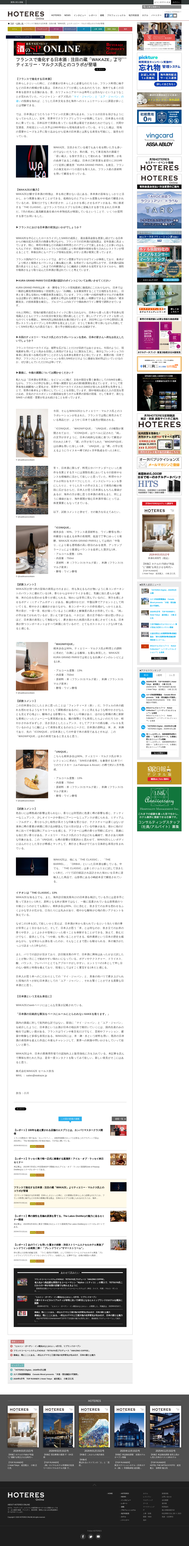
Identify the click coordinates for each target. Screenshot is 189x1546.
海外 (125, 29)
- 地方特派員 (124, 1513)
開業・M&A (111, 29)
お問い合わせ (167, 1497)
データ (56, 29)
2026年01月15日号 (94, 1451)
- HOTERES (124, 1493)
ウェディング (42, 29)
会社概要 (165, 1500)
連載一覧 (119, 1119)
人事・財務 (98, 29)
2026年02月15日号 (59, 1451)
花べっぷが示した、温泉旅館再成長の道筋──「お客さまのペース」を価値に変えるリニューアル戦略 (161, 736)
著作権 (164, 1503)
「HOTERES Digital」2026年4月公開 (29, 1370)
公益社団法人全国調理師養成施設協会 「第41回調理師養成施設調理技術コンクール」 (163, 636)
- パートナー (124, 1520)
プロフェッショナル (116, 15)
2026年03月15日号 (23, 1451)
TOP (12, 24)
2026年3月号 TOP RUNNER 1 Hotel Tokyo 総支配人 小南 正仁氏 (43, 1379)
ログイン (176, 2)
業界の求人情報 (17, 2)
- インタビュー (125, 1500)
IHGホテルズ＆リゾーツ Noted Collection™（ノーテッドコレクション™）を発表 (163, 649)
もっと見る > (159, 658)
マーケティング (70, 29)
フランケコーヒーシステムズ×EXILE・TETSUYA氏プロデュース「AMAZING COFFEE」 (69, 1279)
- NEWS (123, 1497)
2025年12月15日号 (130, 1451)
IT (84, 29)
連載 (102, 15)
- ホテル (123, 1517)
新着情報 (165, 1493)
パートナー (156, 15)
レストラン (28, 29)
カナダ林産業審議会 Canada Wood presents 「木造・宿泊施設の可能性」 (46, 1374)
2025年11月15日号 (166, 1451)
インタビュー (80, 15)
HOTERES (56, 15)
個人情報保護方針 (168, 1510)
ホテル (145, 15)
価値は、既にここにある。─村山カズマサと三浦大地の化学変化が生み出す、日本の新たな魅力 (72, 1312)
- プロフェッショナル (128, 1510)
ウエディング (148, 1500)
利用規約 (165, 1507)
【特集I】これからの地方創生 (91, 1454)
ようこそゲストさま (162, 2)
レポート (93, 15)
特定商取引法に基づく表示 (171, 1513)
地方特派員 (134, 15)
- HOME (110, 1493)
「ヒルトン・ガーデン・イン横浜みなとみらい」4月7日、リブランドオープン (65, 1297)
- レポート (124, 1503)
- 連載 (122, 1507)
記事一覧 (19, 24)
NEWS (67, 15)
